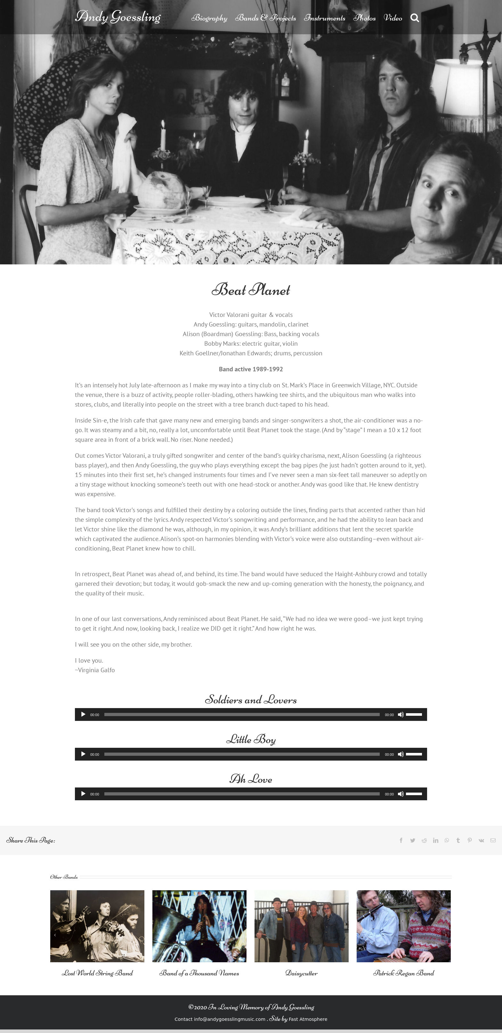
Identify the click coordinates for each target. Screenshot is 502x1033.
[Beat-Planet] (251, 132)
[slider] (242, 714)
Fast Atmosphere (308, 1019)
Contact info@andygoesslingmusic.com (219, 1019)
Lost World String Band (97, 973)
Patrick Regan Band (403, 973)
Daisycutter (301, 973)
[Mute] (401, 714)
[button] (414, 17)
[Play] (83, 714)
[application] (251, 714)
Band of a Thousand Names (199, 973)
